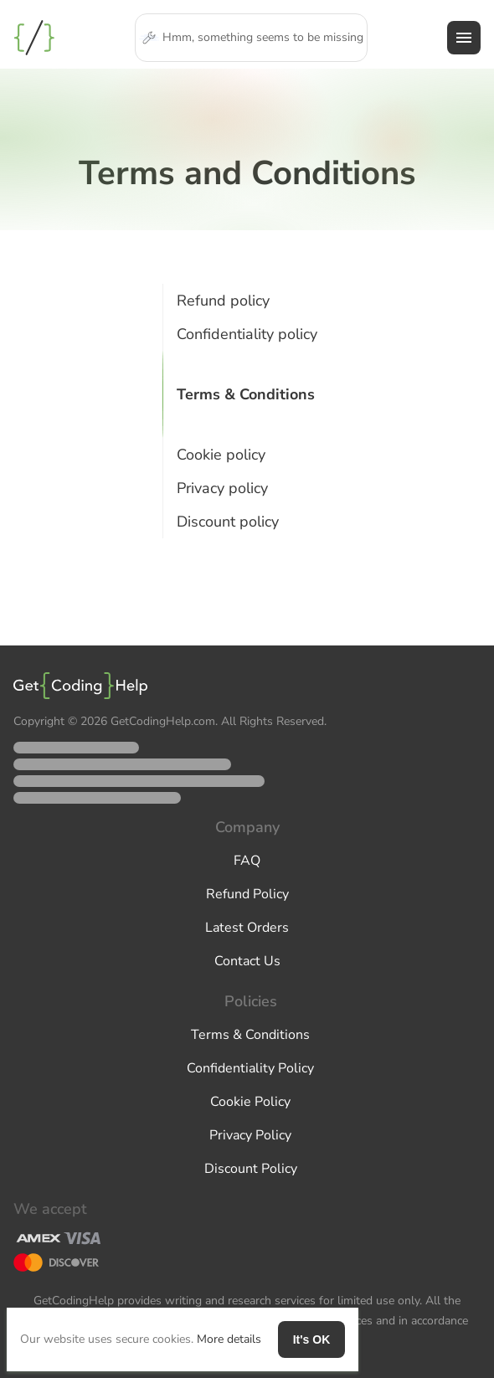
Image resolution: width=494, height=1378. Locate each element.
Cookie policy (221, 455)
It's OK (312, 1339)
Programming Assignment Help (34, 38)
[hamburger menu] (464, 37)
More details (229, 1339)
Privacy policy (222, 488)
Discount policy (228, 522)
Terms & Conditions (246, 394)
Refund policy (223, 301)
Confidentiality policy (247, 334)
